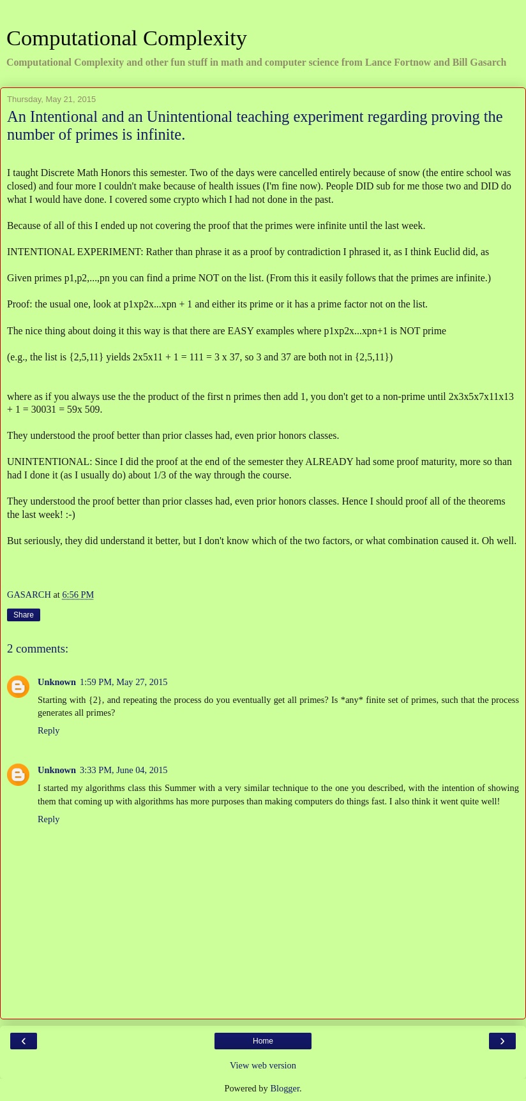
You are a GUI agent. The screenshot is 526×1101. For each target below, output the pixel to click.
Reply (48, 730)
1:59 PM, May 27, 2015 (124, 682)
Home (263, 1041)
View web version (263, 1065)
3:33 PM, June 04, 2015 (124, 770)
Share (23, 614)
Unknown (57, 682)
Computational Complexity (126, 38)
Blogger (284, 1088)
